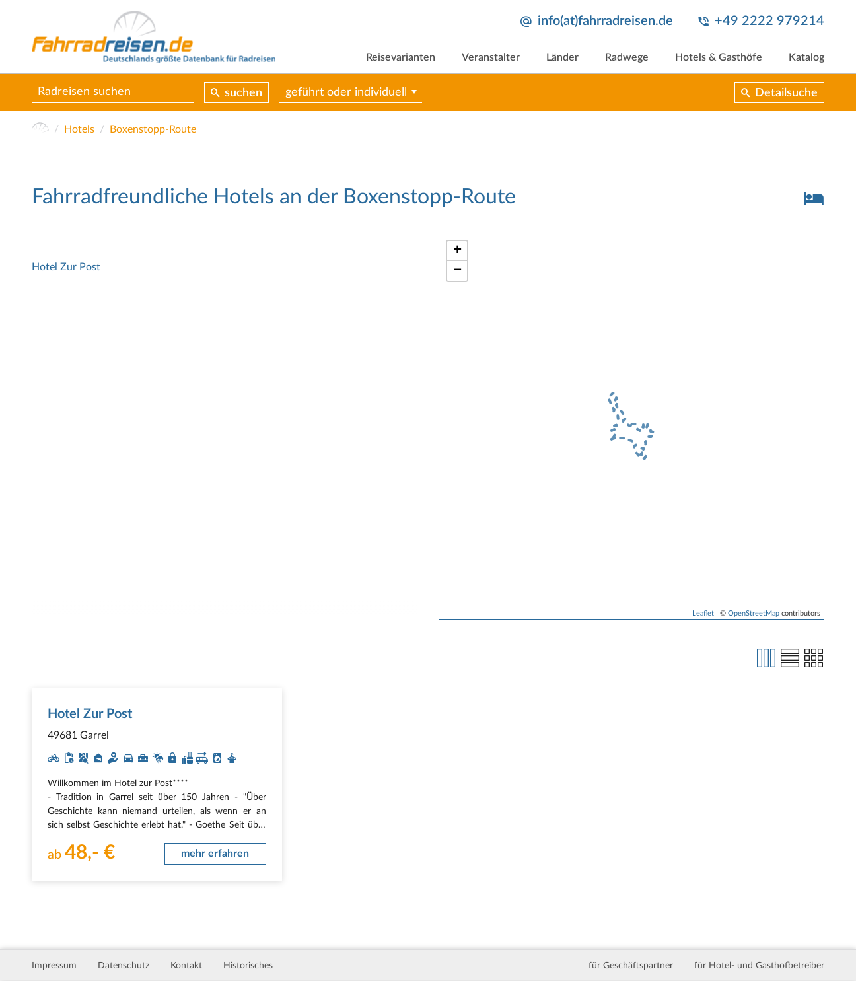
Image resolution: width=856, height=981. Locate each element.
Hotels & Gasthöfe (718, 57)
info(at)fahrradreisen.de (605, 21)
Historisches (248, 965)
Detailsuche (786, 93)
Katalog (806, 57)
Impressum (54, 965)
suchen (243, 93)
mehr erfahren (215, 853)
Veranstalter (491, 57)
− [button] (457, 271)
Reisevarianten (400, 57)
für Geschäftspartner (630, 965)
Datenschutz (123, 965)
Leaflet (703, 613)
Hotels (79, 129)
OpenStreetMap (753, 613)
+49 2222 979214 (769, 21)
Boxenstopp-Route (153, 129)
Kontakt (186, 965)
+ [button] (457, 251)
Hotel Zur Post (66, 267)
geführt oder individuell (346, 92)
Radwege (627, 57)
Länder (562, 57)
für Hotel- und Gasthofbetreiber (759, 965)
